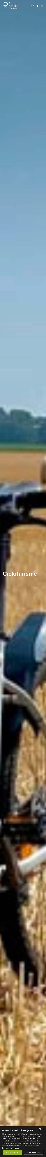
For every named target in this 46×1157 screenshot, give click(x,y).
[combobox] (32, 6)
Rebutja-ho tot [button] (33, 1152)
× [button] (43, 1129)
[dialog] (23, 1141)
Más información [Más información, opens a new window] (33, 1146)
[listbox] (40, 1129)
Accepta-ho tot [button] (12, 1152)
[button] (23, 1148)
